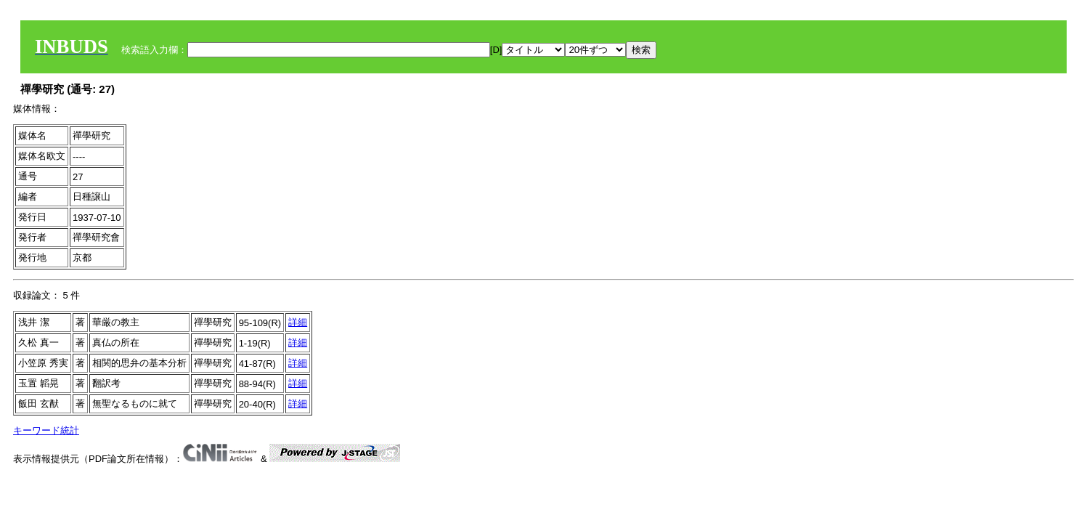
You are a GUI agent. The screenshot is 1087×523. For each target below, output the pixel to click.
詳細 (297, 322)
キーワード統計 (46, 430)
